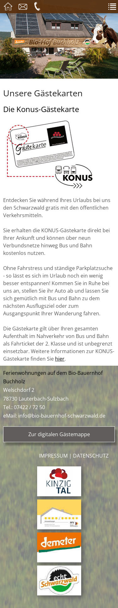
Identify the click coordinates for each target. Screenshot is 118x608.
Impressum (53, 455)
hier (60, 358)
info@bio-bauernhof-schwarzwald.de (61, 415)
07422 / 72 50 (29, 407)
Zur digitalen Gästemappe (59, 434)
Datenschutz (91, 455)
